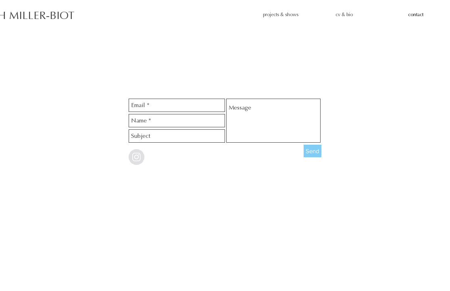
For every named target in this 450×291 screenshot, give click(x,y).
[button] (293, 14)
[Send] (312, 151)
